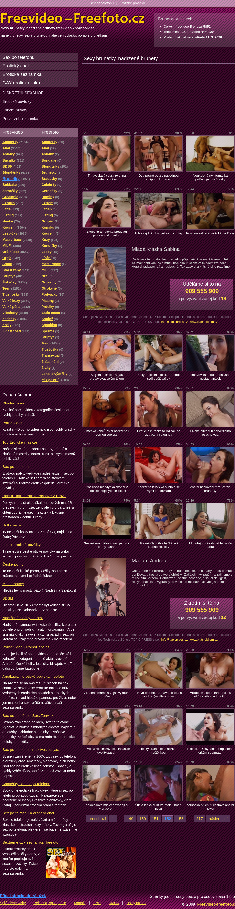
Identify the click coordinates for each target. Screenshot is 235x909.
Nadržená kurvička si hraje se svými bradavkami (158, 489)
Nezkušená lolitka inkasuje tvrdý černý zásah (107, 545)
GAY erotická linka (21, 82)
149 (130, 819)
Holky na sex (13, 525)
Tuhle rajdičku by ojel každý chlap (158, 233)
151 (155, 819)
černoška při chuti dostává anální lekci (210, 806)
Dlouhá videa (13, 403)
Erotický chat (15, 65)
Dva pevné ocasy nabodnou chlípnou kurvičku (159, 177)
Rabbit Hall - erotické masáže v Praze (34, 496)
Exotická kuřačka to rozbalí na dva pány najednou (158, 432)
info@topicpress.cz (174, 321)
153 (180, 819)
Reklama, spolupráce (49, 903)
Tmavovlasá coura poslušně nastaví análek (210, 376)
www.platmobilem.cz (204, 321)
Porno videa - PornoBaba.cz (25, 647)
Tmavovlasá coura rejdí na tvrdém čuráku (107, 177)
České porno (13, 564)
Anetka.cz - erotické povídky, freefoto (33, 676)
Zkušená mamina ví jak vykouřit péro (106, 694)
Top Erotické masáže (19, 442)
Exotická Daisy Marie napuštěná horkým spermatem (210, 750)
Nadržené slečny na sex (22, 618)
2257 (97, 903)
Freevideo (12, 132)
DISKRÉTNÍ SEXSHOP (22, 93)
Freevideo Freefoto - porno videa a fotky (73, 18)
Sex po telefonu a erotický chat (28, 813)
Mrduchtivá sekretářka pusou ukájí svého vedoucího (210, 694)
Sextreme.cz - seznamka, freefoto (30, 842)
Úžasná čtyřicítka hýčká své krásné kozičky (158, 545)
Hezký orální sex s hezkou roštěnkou (158, 750)
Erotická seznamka (22, 74)
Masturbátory (13, 584)
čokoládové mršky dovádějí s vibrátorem (107, 806)
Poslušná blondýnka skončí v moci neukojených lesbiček (107, 489)
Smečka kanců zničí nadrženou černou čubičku (106, 432)
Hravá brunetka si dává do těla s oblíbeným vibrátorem (158, 694)
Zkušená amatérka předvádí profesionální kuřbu (107, 233)
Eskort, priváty (14, 110)
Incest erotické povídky (21, 545)
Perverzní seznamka (20, 118)
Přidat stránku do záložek (23, 896)
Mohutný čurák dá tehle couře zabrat (210, 545)
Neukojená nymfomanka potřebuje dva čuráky (210, 177)
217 (199, 819)
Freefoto (50, 132)
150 (142, 819)
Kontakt (79, 903)
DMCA (114, 903)
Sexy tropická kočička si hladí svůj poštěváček (159, 376)
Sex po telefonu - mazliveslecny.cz (31, 749)
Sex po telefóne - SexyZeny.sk (27, 715)
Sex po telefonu (102, 3)
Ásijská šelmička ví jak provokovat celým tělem (107, 376)
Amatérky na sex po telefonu (26, 784)
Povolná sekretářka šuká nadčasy (210, 233)
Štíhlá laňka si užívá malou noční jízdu (158, 806)
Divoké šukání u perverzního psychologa (210, 432)
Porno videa (12, 423)
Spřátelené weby (13, 903)
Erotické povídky (132, 3)
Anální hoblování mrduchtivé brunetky (210, 489)
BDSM (7, 598)
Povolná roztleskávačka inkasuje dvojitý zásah (106, 750)
